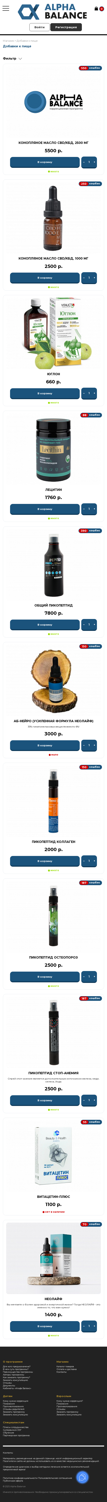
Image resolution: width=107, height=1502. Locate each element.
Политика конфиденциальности (20, 1478)
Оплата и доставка (66, 1369)
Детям (7, 1396)
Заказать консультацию (15, 1380)
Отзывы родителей (13, 1409)
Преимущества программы (18, 1372)
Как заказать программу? (16, 1377)
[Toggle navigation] (6, 7)
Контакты (61, 1372)
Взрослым (63, 1396)
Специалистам (13, 1422)
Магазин (62, 1361)
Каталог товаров (65, 1366)
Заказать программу (14, 1411)
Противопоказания (13, 1406)
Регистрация (66, 27)
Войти (39, 27)
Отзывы (7, 1382)
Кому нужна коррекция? (69, 1401)
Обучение (8, 1432)
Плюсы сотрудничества (15, 1427)
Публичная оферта (13, 1480)
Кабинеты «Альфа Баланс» (17, 1388)
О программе (13, 1361)
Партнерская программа (16, 1435)
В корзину (45, 162)
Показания (9, 1403)
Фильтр (9, 58)
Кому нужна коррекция (15, 1401)
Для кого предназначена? (17, 1366)
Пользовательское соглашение (55, 1478)
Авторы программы (13, 1374)
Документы (9, 1385)
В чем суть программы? (16, 1369)
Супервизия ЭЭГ (12, 1430)
